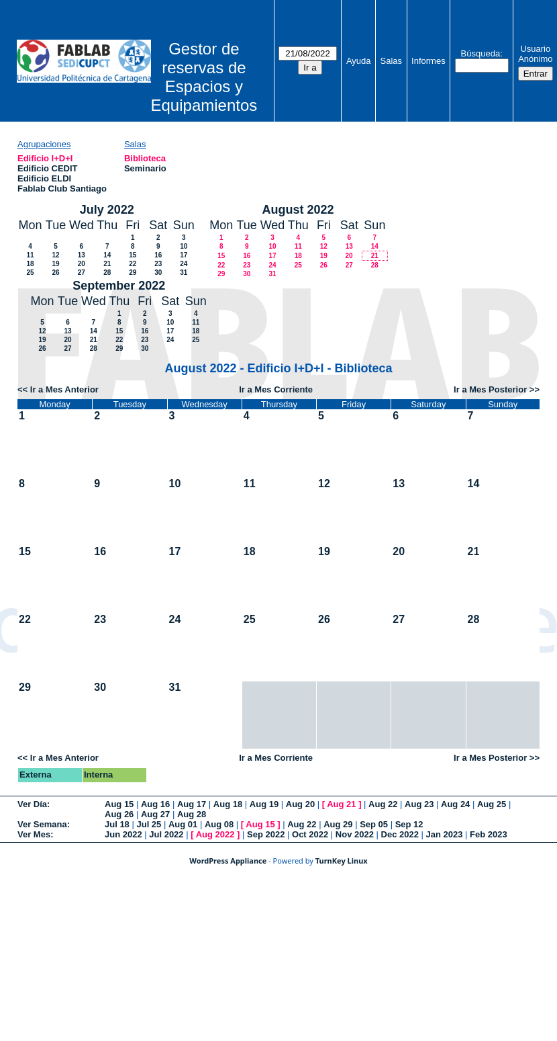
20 (81, 263)
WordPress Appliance (227, 861)
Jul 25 (148, 824)
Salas (392, 61)
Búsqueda (481, 53)
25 (30, 272)
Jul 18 (117, 824)
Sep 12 (409, 824)
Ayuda (358, 61)
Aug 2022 (215, 834)
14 (107, 255)
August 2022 (298, 209)
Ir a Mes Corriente (276, 389)
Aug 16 (155, 804)
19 (55, 263)
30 (158, 272)
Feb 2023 (488, 834)
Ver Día (32, 804)
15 (132, 255)
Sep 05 (374, 824)
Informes (428, 61)
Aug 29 (337, 824)
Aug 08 (219, 824)
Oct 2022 (310, 834)
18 (30, 263)
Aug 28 (191, 814)
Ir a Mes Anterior (64, 389)
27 (81, 272)
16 (158, 255)
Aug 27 (155, 814)
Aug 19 (264, 804)
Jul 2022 (166, 834)
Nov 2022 (355, 834)
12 (55, 255)
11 (30, 255)
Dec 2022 (400, 834)
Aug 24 (455, 804)
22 (132, 263)
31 (183, 272)
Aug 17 (191, 804)
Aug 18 (227, 804)
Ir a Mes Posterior (490, 389)
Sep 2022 (266, 834)
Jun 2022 (123, 834)
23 (158, 263)
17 (183, 255)
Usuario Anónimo (535, 54)
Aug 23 (419, 804)
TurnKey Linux (341, 861)
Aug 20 (300, 804)
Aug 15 (119, 804)
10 (183, 246)
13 (81, 255)
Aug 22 (382, 804)
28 (107, 272)
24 (183, 263)
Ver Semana (42, 824)
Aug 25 (491, 804)
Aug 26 (119, 814)
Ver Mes (33, 834)
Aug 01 (182, 824)
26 (55, 272)
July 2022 (107, 209)
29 (132, 272)
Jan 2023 (444, 834)
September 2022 (118, 285)
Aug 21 (341, 804)
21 (107, 263)
